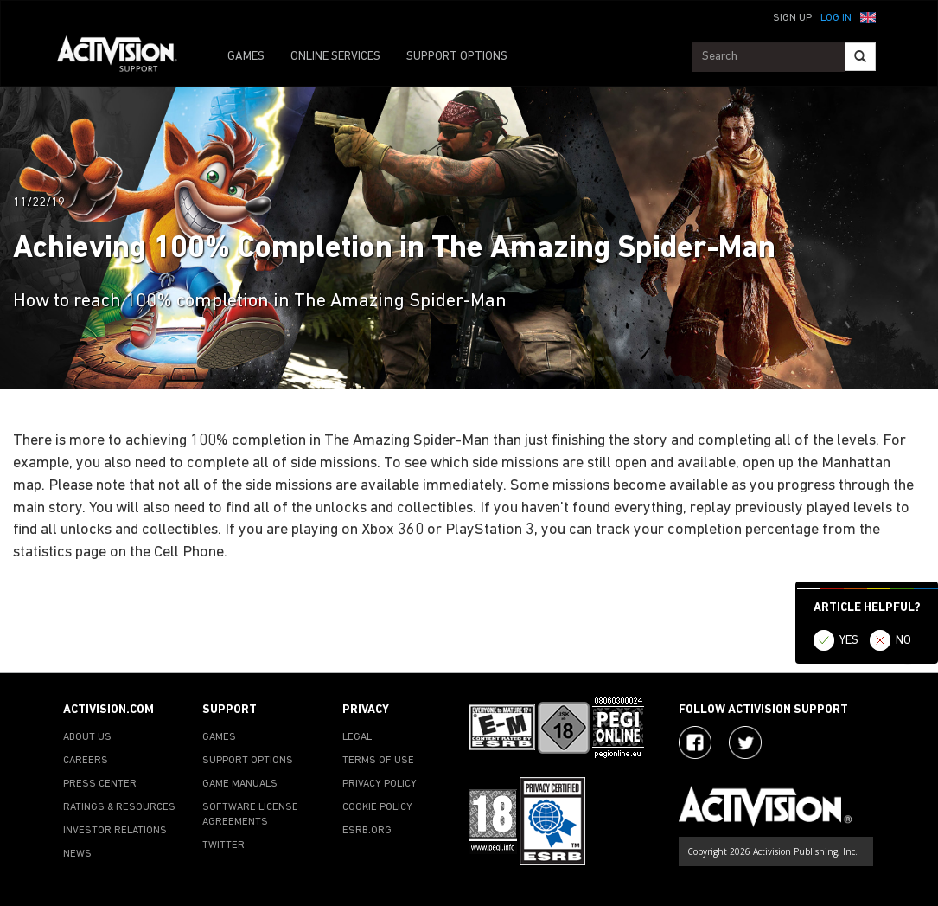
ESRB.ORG (367, 831)
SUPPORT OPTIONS (456, 56)
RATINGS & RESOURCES (119, 807)
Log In (836, 18)
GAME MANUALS (240, 784)
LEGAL (357, 737)
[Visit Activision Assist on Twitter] (745, 742)
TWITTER (223, 845)
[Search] (860, 56)
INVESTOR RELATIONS (115, 831)
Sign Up (792, 18)
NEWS (77, 854)
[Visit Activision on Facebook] (695, 742)
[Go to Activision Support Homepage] (125, 57)
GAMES (246, 56)
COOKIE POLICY (377, 807)
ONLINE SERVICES (335, 56)
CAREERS (85, 760)
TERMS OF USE (378, 760)
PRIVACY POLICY (379, 784)
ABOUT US (87, 737)
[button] (868, 16)
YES (848, 640)
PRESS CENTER (100, 784)
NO (903, 640)
